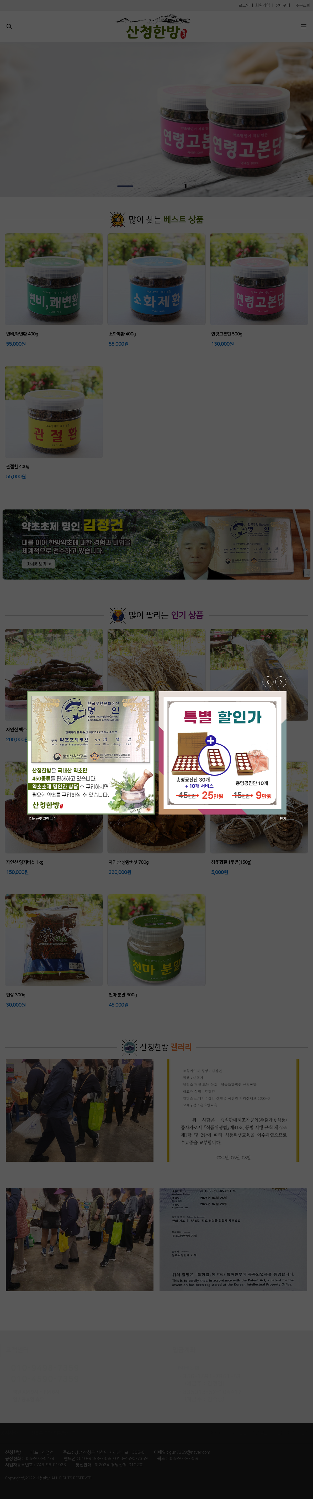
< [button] (268, 681)
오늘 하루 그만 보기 (43, 818)
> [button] (280, 681)
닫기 (283, 818)
